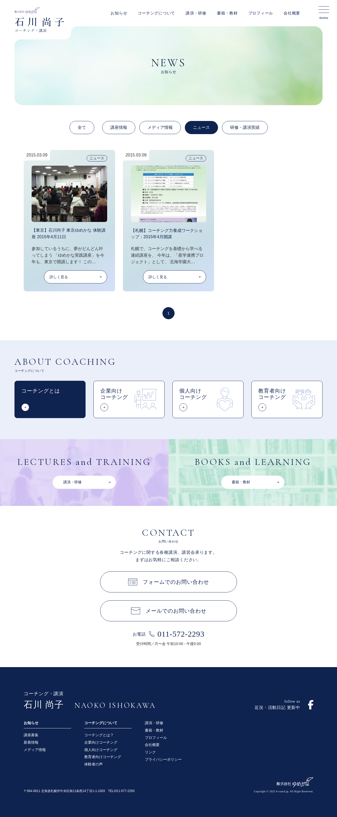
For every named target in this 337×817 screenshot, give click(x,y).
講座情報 (118, 127)
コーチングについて (156, 13)
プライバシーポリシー (163, 759)
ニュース (201, 127)
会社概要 (292, 13)
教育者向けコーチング (102, 757)
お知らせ (119, 13)
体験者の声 (93, 764)
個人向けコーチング (100, 750)
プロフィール (260, 13)
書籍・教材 (227, 13)
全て (82, 127)
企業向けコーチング (100, 742)
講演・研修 (196, 13)
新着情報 (31, 742)
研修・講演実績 (245, 127)
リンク (150, 752)
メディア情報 (160, 127)
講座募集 (31, 735)
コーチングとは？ (99, 735)
